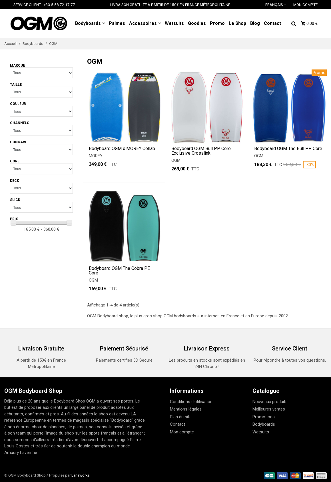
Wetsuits (174, 23)
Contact (272, 23)
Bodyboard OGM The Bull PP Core (288, 148)
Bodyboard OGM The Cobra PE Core (119, 270)
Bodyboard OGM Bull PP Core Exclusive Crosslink (201, 151)
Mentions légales (186, 409)
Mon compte (182, 432)
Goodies (197, 23)
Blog (255, 23)
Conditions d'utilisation (191, 401)
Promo (217, 23)
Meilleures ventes (268, 409)
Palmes (117, 23)
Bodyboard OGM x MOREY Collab (122, 148)
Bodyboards (88, 23)
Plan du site (181, 416)
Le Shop (237, 23)
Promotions (263, 416)
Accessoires (143, 23)
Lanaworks (80, 475)
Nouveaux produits (270, 401)
